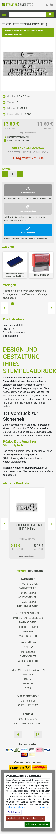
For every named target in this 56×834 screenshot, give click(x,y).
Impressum (45, 807)
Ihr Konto (28, 679)
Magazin (28, 683)
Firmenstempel (28, 583)
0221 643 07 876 (28, 718)
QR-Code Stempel (28, 627)
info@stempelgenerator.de (28, 723)
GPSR (28, 688)
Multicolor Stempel (28, 613)
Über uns (28, 647)
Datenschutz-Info (17, 807)
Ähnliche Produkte (13, 35)
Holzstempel (28, 602)
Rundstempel (28, 592)
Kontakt (28, 674)
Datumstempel (28, 588)
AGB (28, 665)
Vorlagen (18, 30)
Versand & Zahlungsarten (28, 670)
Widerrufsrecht (28, 661)
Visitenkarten (28, 636)
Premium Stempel (28, 606)
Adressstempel (28, 597)
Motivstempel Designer (28, 618)
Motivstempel (28, 622)
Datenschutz (28, 656)
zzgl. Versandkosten (28, 133)
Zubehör (9, 30)
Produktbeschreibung (34, 30)
